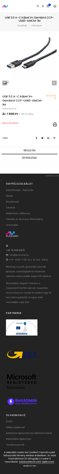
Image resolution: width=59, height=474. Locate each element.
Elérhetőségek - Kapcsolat (19, 190)
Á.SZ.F (9, 421)
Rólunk (9, 196)
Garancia (10, 207)
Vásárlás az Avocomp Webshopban (24, 219)
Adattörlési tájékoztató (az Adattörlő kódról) (29, 433)
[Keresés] (38, 6)
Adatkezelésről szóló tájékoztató (36, 461)
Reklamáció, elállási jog (18, 213)
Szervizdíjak (12, 225)
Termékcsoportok (15, 444)
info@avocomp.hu (19, 255)
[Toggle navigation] (55, 6)
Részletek (30, 150)
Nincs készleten (10, 123)
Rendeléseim (12, 201)
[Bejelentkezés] (43, 6)
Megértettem (29, 466)
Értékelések (29, 157)
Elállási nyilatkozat (15, 427)
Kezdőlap (22, 25)
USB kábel (36, 25)
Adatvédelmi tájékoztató (18, 439)
